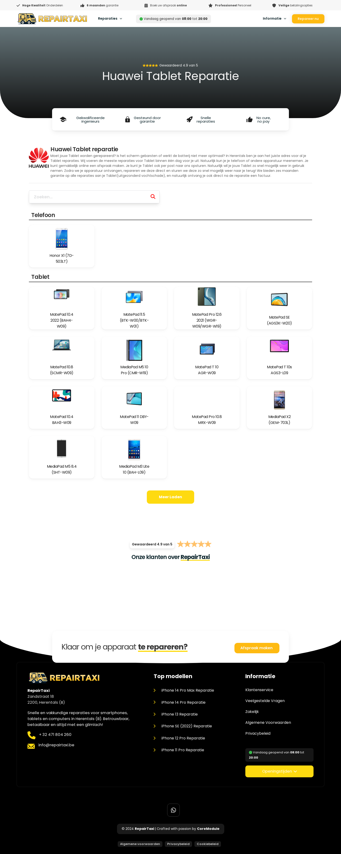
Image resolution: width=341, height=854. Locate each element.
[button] (279, 771)
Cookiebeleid (208, 844)
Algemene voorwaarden (140, 844)
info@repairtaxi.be (56, 745)
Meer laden (170, 497)
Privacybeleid (257, 733)
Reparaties (107, 18)
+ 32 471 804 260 (55, 734)
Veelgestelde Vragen (265, 701)
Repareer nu (308, 18)
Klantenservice (259, 690)
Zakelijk (252, 712)
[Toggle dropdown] (121, 18)
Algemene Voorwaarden (268, 723)
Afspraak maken (257, 648)
